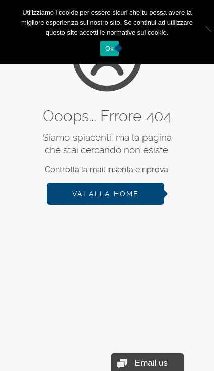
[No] (201, 32)
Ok (109, 48)
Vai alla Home (105, 194)
